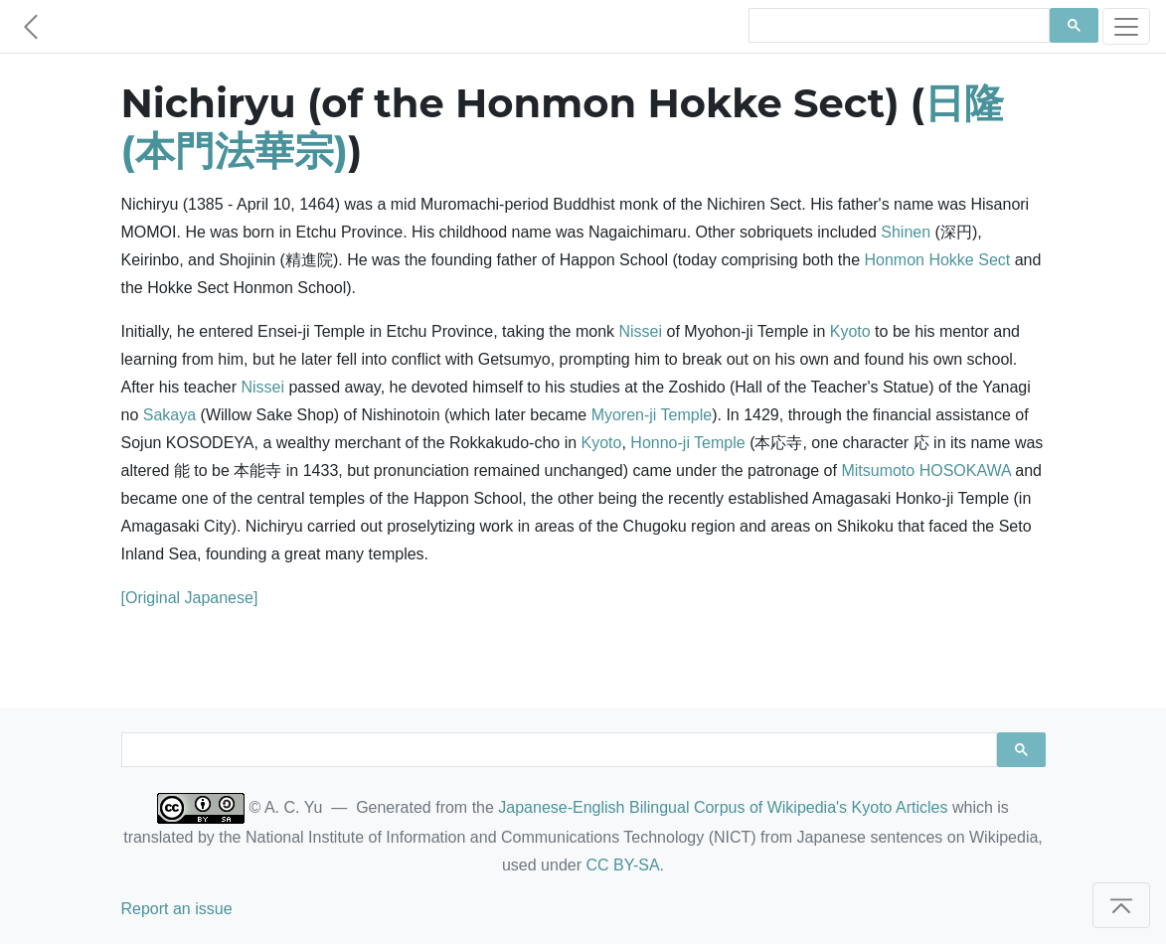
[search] (897, 26)
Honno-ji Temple (687, 442)
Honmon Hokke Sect (937, 259)
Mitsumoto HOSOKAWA (925, 470)
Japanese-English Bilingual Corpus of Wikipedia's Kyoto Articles (722, 807)
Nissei (641, 331)
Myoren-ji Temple (652, 414)
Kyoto (850, 331)
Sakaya (169, 414)
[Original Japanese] (189, 597)
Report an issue (177, 908)
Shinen (905, 232)
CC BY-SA (622, 865)
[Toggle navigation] (1126, 26)
